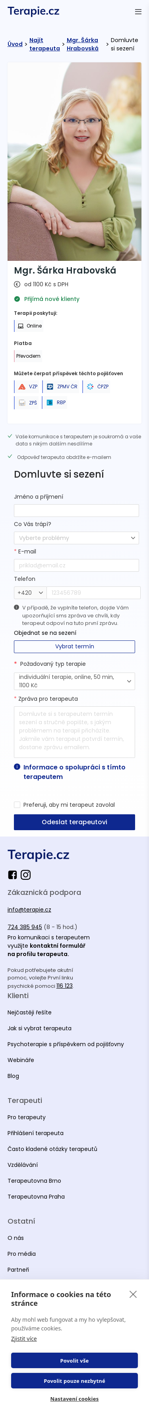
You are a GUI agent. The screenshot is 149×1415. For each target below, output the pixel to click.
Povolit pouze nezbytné (74, 1380)
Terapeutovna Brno (34, 1181)
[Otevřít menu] (138, 11)
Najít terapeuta (44, 44)
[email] (76, 565)
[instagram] (26, 875)
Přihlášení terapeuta (36, 1133)
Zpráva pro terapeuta (46, 699)
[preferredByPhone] (17, 805)
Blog (13, 1076)
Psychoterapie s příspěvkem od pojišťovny (66, 1044)
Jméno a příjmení (38, 497)
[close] (133, 1294)
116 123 (64, 986)
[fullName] (76, 510)
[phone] (93, 592)
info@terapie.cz (29, 910)
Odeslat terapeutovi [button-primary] (74, 822)
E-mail (25, 551)
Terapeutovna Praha (36, 1197)
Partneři (18, 1270)
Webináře (21, 1060)
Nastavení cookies (74, 1398)
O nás (16, 1238)
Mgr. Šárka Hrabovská (83, 44)
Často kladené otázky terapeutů (52, 1149)
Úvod (15, 44)
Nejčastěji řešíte (30, 1012)
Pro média (22, 1254)
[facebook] (14, 875)
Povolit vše (74, 1360)
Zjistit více (24, 1338)
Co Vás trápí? (32, 524)
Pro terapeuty (27, 1117)
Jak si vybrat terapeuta (40, 1028)
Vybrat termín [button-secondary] (74, 646)
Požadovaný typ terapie (53, 664)
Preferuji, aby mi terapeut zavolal (69, 805)
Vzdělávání (23, 1165)
